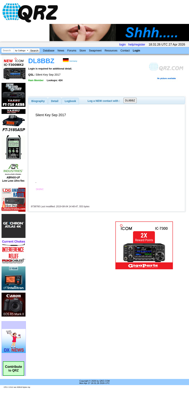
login (122, 44)
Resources (111, 50)
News (61, 50)
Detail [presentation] (54, 101)
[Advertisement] (68, 245)
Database (48, 50)
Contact (125, 50)
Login (136, 50)
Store (82, 50)
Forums (71, 50)
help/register (136, 44)
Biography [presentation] (38, 101)
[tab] (38, 101)
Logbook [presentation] (70, 101)
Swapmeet (95, 50)
